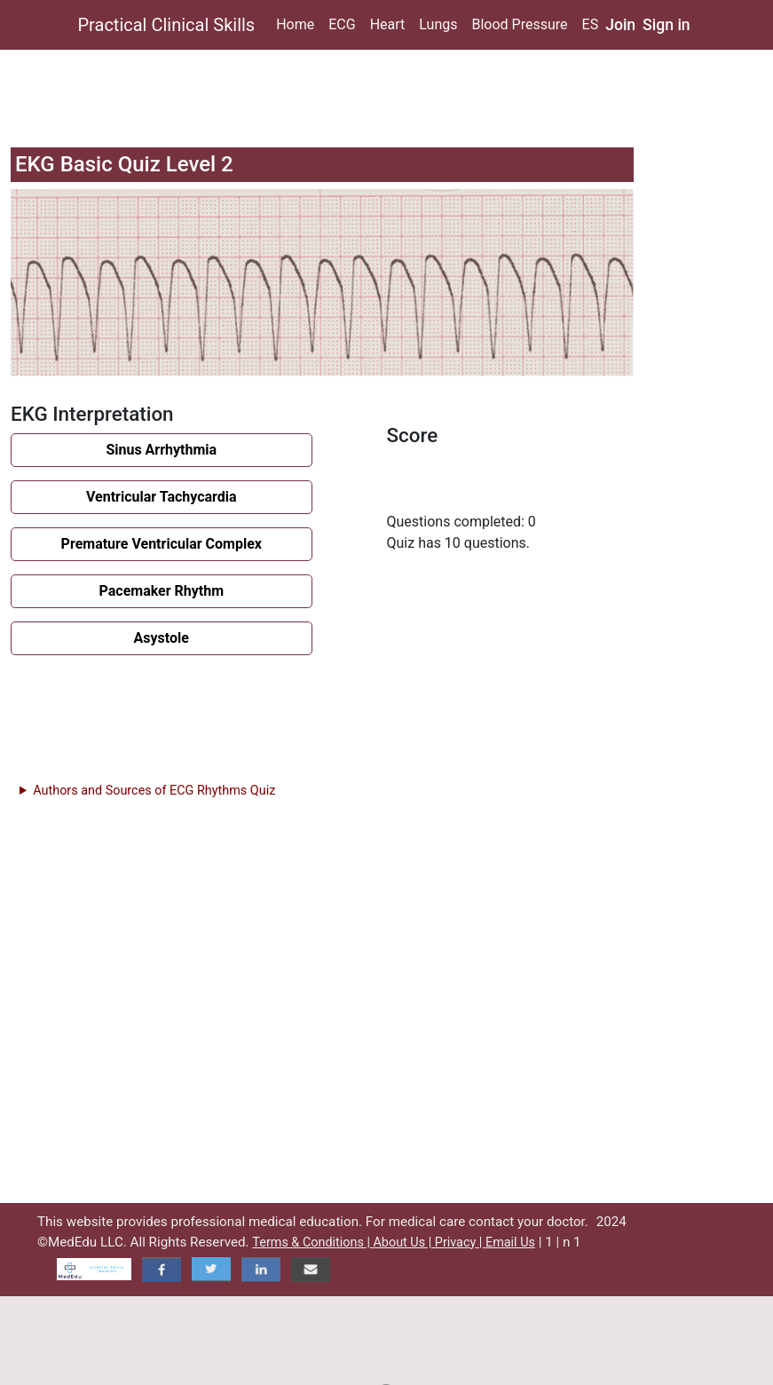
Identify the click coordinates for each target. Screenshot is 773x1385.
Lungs (438, 24)
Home (295, 24)
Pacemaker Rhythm (162, 590)
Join (620, 25)
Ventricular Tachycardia (161, 496)
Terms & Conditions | (312, 1242)
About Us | (403, 1242)
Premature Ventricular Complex (161, 543)
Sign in (666, 25)
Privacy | (460, 1242)
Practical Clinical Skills (167, 25)
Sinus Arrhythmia (161, 449)
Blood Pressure (519, 24)
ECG (341, 24)
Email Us (510, 1242)
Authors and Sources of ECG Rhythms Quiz (154, 790)
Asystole (161, 637)
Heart (388, 24)
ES (590, 24)
